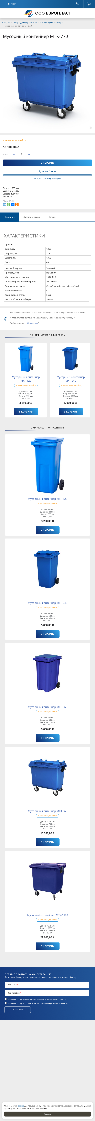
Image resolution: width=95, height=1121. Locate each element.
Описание (9, 217)
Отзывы (52, 217)
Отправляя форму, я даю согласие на (37, 1003)
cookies (21, 1106)
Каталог (6, 22)
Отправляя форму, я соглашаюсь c (36, 999)
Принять (47, 1114)
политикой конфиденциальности (51, 999)
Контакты (32, 323)
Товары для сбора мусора (25, 22)
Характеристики (31, 217)
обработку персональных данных (53, 1003)
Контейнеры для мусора (51, 22)
